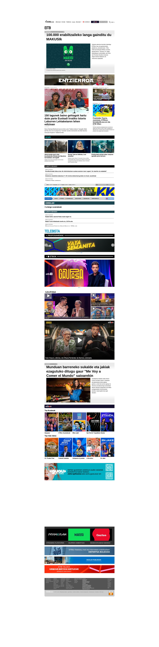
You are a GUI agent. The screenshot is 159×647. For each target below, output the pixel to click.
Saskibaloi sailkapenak (70, 587)
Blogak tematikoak (86, 587)
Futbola (67, 580)
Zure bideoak (110, 184)
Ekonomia (62, 581)
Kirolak (63, 21)
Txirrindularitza (68, 581)
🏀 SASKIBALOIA (69, 198)
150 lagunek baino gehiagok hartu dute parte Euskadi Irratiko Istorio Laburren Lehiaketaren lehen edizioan (65, 120)
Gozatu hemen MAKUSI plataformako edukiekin (56, 70)
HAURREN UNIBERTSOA (76, 543)
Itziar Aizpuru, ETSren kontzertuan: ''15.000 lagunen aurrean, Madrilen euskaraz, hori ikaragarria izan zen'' (66, 318)
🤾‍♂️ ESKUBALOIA (85, 198)
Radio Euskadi (56, 581)
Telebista (68, 21)
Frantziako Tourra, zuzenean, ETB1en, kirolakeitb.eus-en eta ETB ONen (101, 121)
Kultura (62, 583)
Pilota (67, 582)
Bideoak (47, 582)
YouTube (109, 586)
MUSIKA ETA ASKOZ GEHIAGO (100, 543)
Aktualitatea (63, 580)
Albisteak (58, 21)
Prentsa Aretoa (86, 589)
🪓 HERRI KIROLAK (95, 198)
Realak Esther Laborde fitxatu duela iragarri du (58, 216)
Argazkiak (76, 581)
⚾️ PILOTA (55, 198)
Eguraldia (84, 579)
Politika (62, 582)
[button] (76, 252)
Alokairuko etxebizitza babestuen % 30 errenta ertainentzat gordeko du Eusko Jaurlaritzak (70, 176)
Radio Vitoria (56, 582)
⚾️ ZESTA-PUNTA (77, 198)
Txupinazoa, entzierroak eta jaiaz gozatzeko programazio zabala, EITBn (102, 98)
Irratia (73, 22)
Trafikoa (84, 580)
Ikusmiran (62, 584)
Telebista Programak (49, 581)
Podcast (55, 588)
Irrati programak (56, 587)
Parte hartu (85, 584)
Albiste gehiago (51, 166)
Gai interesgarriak (86, 585)
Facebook (109, 580)
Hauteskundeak (86, 581)
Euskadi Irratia (56, 580)
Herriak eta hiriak (86, 586)
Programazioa (48, 580)
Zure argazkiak (100, 184)
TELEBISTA (52, 231)
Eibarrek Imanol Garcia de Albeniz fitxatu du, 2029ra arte (61, 226)
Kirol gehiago (68, 584)
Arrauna (67, 583)
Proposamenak (56, 235)
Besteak (78, 21)
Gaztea (55, 583)
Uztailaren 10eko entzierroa (53, 180)
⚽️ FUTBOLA (61, 198)
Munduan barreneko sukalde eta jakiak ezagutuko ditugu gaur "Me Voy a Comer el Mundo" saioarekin (78, 371)
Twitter (109, 581)
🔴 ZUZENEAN (109, 198)
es (113, 22)
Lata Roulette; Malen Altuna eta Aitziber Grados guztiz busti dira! (102, 317)
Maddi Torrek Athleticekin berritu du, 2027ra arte (59, 221)
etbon (53, 256)
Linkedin (109, 585)
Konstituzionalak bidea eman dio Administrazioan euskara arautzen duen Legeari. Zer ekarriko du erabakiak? (76, 171)
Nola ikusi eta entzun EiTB (88, 588)
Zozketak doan (85, 582)
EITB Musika (56, 584)
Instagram (109, 582)
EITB (48, 28)
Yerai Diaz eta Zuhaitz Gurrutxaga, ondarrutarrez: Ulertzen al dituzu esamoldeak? (102, 303)
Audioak (75, 582)
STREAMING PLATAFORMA (55, 543)
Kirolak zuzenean (69, 588)
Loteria (84, 583)
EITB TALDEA (103, 21)
